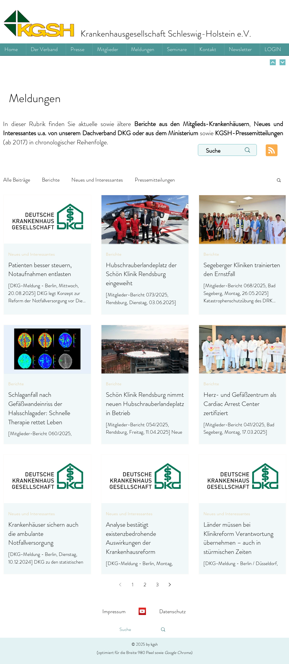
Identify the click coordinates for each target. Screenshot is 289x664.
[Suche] (217, 150)
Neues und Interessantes (97, 180)
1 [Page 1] (132, 584)
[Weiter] (273, 62)
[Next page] (169, 584)
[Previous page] (120, 584)
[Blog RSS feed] (271, 150)
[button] (279, 180)
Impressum (114, 611)
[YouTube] (142, 611)
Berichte (51, 180)
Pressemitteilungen (155, 180)
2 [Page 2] (145, 584)
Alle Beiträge (16, 180)
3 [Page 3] (157, 584)
